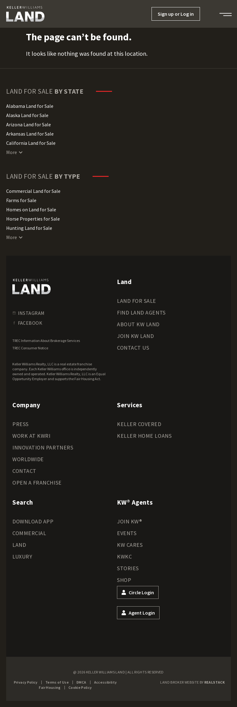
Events (126, 533)
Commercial (29, 533)
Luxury (22, 556)
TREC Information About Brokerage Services (46, 340)
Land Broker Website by (192, 682)
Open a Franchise (37, 482)
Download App (32, 521)
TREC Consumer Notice (30, 348)
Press (20, 424)
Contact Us (133, 347)
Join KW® (129, 521)
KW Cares (130, 544)
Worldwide (28, 459)
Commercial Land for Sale (33, 191)
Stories (128, 568)
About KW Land (138, 324)
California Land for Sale (31, 143)
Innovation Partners (42, 447)
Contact (24, 470)
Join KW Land (135, 335)
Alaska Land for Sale (27, 115)
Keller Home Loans (144, 435)
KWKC (124, 556)
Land (19, 544)
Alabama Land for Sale (29, 106)
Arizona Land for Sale (28, 124)
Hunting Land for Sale (29, 228)
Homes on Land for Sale (31, 209)
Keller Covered (139, 424)
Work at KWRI (31, 435)
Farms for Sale (21, 200)
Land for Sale (136, 300)
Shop (124, 579)
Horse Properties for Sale (33, 219)
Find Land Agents (141, 312)
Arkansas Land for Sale (30, 134)
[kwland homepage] (31, 286)
